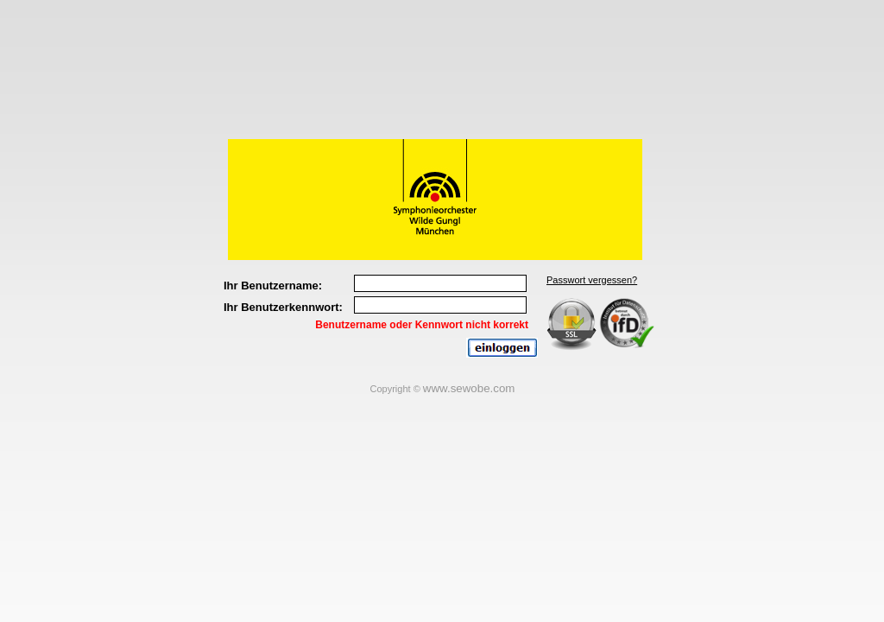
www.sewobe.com (469, 388)
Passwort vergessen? (591, 280)
